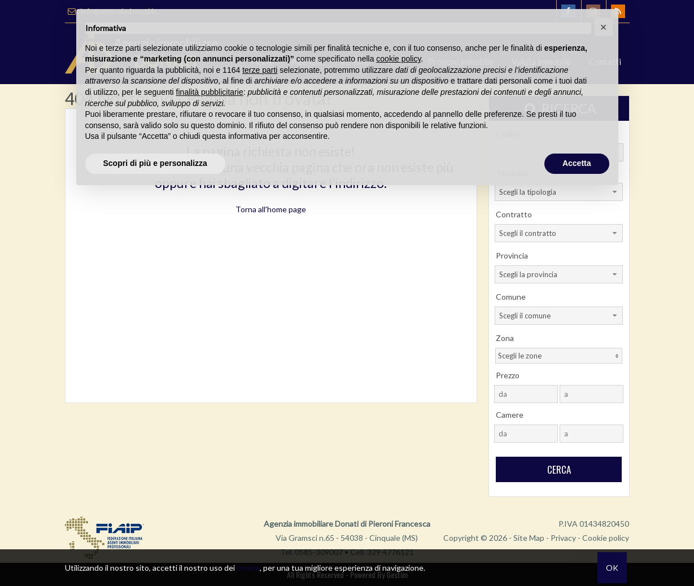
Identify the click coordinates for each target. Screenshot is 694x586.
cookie (248, 567)
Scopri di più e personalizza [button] (155, 163)
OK (612, 567)
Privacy (563, 538)
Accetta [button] (576, 163)
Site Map (528, 538)
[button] (604, 27)
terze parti (259, 70)
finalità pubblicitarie (209, 92)
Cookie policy (605, 538)
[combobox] (559, 233)
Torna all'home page (270, 209)
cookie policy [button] (398, 58)
